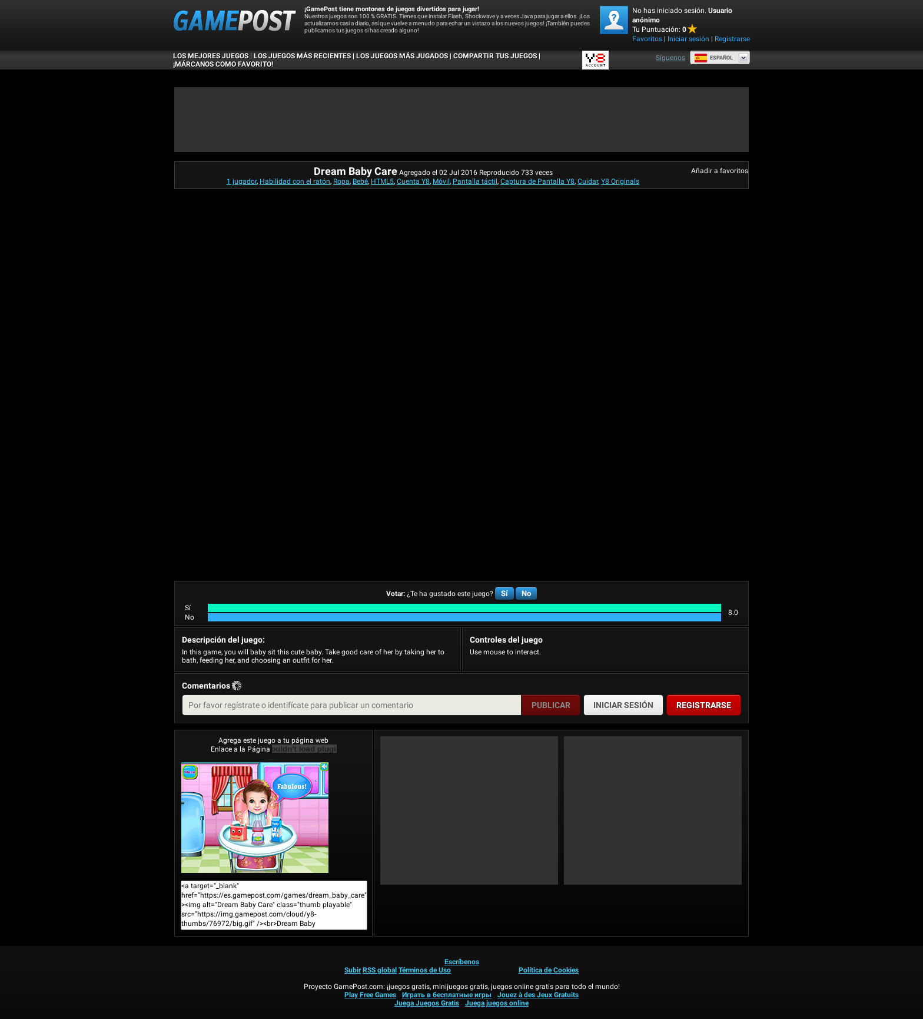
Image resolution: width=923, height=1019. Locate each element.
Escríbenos (461, 962)
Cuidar (587, 181)
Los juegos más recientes (302, 56)
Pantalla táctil (475, 181)
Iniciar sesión (688, 39)
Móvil (441, 181)
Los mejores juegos (210, 56)
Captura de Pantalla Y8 (537, 181)
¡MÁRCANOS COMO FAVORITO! (223, 64)
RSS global (380, 970)
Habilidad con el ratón (295, 181)
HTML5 (382, 181)
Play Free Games (370, 995)
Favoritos (647, 39)
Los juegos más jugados (402, 56)
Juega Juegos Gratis (426, 1003)
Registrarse (732, 39)
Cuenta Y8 (413, 181)
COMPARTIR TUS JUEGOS (495, 56)
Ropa (341, 181)
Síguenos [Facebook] (670, 58)
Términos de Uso (425, 970)
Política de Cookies (549, 970)
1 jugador (242, 181)
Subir (352, 970)
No (526, 593)
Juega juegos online (497, 1003)
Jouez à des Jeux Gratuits (538, 995)
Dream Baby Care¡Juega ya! (255, 818)
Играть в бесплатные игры (447, 995)
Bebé (360, 181)
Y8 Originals (620, 181)
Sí (504, 593)
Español (713, 57)
